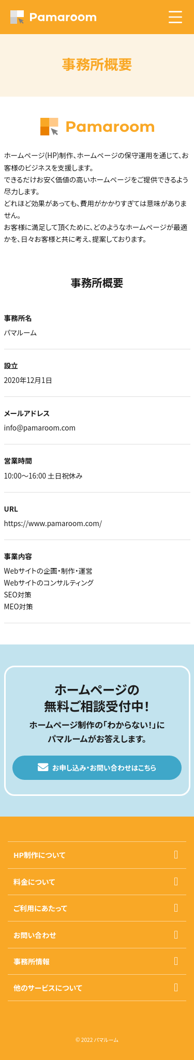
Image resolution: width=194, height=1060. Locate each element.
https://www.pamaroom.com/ (53, 523)
